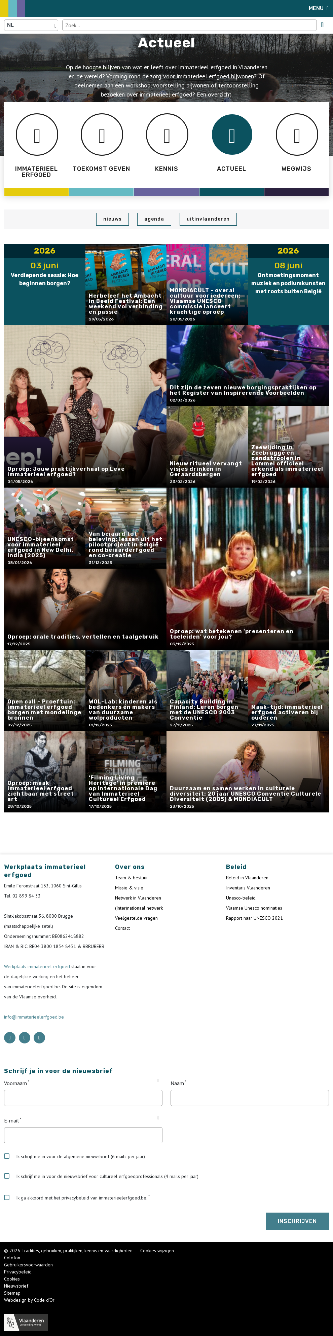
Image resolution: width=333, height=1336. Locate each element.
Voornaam (15, 1083)
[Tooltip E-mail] (158, 1118)
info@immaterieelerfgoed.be (34, 1017)
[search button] (322, 25)
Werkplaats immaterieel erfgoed (37, 966)
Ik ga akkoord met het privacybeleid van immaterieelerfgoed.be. (75, 1198)
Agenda (154, 219)
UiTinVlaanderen (208, 219)
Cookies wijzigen (157, 1251)
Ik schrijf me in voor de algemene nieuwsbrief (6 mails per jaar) (74, 1156)
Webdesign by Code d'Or (29, 1300)
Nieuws (112, 219)
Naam (177, 1083)
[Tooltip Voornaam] (158, 1080)
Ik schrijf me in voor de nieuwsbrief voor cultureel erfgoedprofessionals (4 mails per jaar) (101, 1176)
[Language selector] (31, 25)
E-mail (11, 1120)
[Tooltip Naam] (325, 1080)
